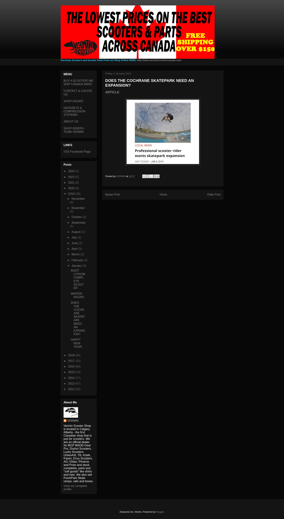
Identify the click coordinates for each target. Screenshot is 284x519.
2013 (71, 383)
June (75, 243)
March (76, 254)
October (77, 217)
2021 (71, 182)
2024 (71, 171)
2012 (71, 389)
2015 (71, 372)
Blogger (160, 511)
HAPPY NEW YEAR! (76, 343)
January (77, 265)
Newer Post (112, 194)
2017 (71, 360)
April (75, 248)
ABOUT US (71, 121)
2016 (71, 366)
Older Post (213, 194)
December (78, 198)
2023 (71, 176)
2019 (71, 193)
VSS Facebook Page (77, 151)
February (78, 260)
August (76, 231)
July (75, 237)
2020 (71, 188)
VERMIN (72, 420)
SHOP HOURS (73, 101)
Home (163, 194)
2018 (71, 355)
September (79, 222)
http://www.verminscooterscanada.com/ (159, 60)
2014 (71, 377)
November (78, 207)
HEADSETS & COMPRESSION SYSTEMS (74, 111)
